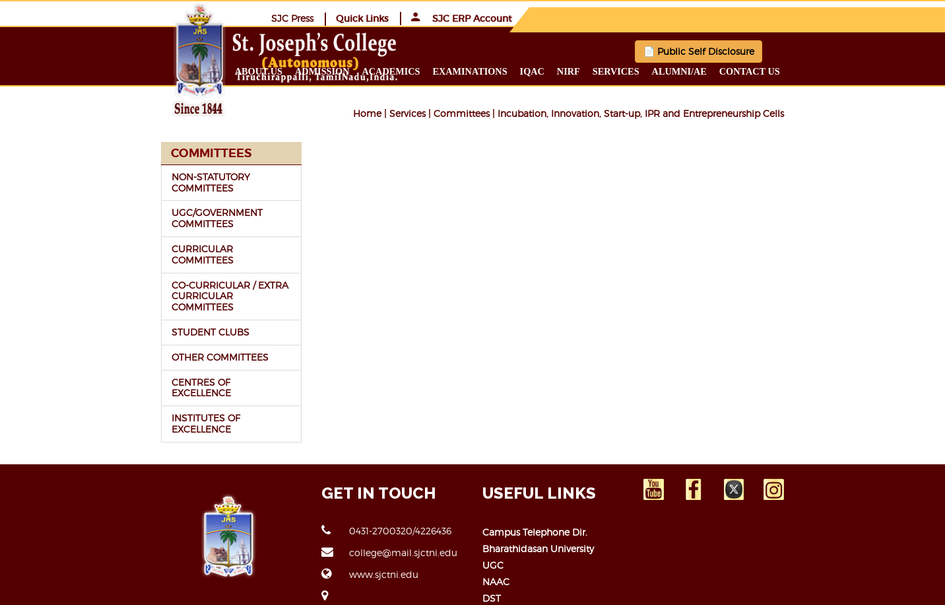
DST (491, 530)
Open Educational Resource (545, 547)
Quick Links (718, 18)
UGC (493, 497)
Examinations (548, 70)
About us (337, 70)
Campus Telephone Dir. (534, 464)
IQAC (611, 70)
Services (694, 70)
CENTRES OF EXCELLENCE (147, 336)
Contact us (828, 70)
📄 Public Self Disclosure (657, 50)
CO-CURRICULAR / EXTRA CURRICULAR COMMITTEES (150, 256)
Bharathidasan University (538, 481)
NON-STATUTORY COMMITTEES (158, 176)
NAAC (495, 514)
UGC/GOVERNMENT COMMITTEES (165, 201)
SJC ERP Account (817, 18)
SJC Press (649, 17)
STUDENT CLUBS (126, 287)
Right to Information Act (537, 563)
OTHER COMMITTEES (135, 312)
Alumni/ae (758, 70)
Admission (401, 70)
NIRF (647, 70)
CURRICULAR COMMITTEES (150, 225)
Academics (470, 70)
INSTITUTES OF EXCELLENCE (152, 361)
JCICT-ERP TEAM (773, 586)
